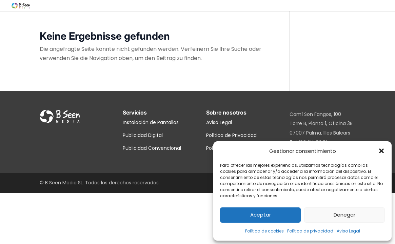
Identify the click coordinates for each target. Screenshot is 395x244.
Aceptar (260, 214)
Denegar (344, 214)
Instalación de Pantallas (151, 122)
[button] (381, 150)
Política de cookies (264, 231)
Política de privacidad (310, 231)
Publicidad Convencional (152, 148)
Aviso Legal (348, 231)
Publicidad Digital (143, 135)
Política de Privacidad (231, 135)
